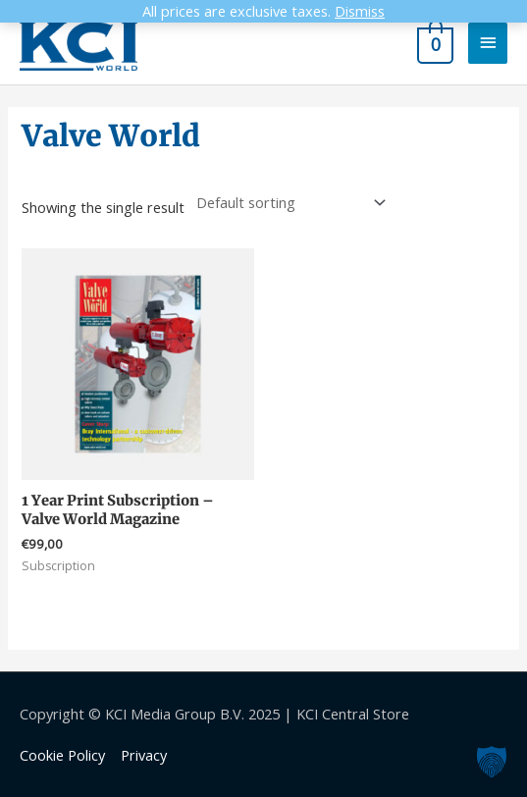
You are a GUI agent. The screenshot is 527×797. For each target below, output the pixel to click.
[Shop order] (286, 203)
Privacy (144, 755)
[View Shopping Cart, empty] (433, 42)
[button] (491, 761)
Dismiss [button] (360, 11)
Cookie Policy (62, 755)
